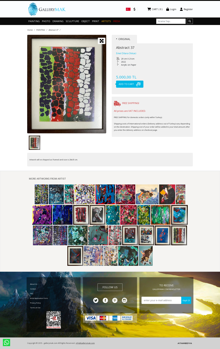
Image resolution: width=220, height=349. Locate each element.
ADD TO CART (128, 84)
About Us (33, 284)
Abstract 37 (53, 30)
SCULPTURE (72, 21)
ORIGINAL (123, 39)
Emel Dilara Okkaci (126, 53)
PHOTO (46, 21)
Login (171, 9)
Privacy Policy (35, 303)
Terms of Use (35, 308)
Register (186, 9)
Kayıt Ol (186, 300)
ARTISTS (106, 21)
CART (154, 9)
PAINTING (34, 21)
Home (30, 30)
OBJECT (85, 21)
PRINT (95, 21)
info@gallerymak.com (85, 343)
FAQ (31, 293)
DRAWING (57, 21)
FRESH (116, 21)
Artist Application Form (39, 298)
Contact (33, 289)
